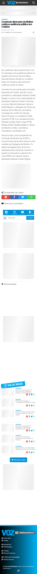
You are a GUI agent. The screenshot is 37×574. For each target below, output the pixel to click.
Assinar (30, 218)
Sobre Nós (6, 538)
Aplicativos (6, 544)
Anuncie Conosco (8, 553)
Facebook (6, 212)
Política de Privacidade (10, 557)
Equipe (4, 540)
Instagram (14, 212)
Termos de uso (7, 559)
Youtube (22, 212)
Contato (5, 551)
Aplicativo (30, 212)
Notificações (6, 547)
